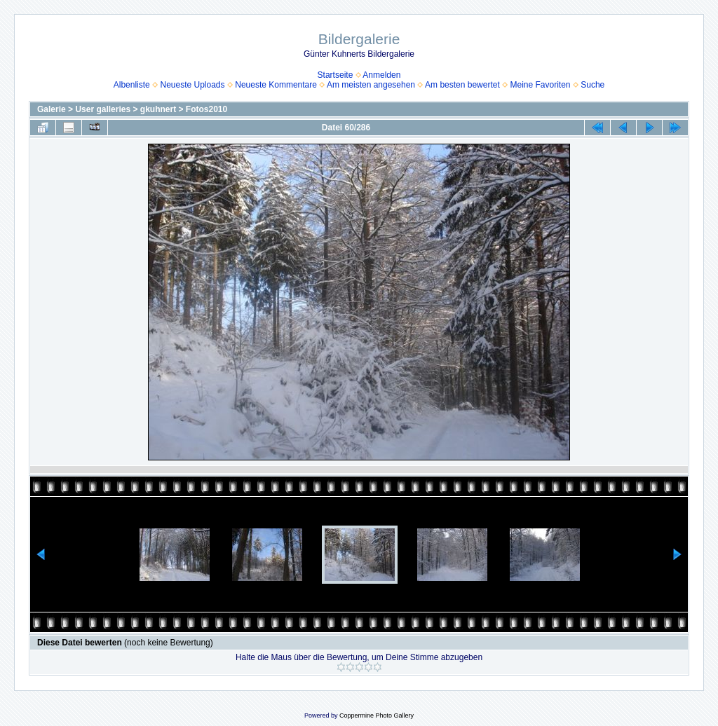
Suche (592, 85)
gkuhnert (158, 109)
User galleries (102, 109)
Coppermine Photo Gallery (376, 715)
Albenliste (132, 85)
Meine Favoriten (540, 85)
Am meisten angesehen (371, 85)
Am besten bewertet (462, 85)
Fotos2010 (206, 109)
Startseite (335, 75)
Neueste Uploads (192, 85)
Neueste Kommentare (276, 85)
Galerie (51, 109)
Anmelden (381, 75)
